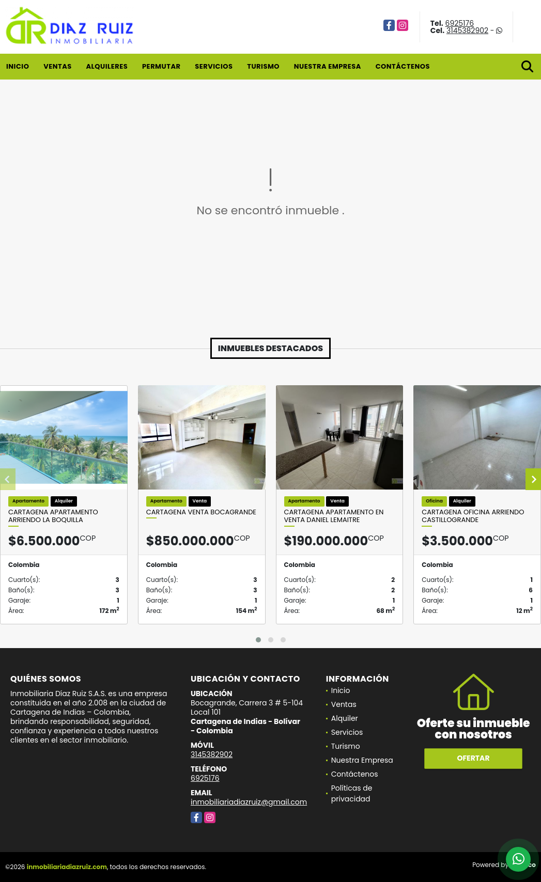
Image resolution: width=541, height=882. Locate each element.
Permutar (161, 66)
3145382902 (467, 30)
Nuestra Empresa (327, 66)
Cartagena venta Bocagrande (201, 512)
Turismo (263, 66)
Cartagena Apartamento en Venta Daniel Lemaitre (334, 516)
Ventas (57, 66)
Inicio (17, 66)
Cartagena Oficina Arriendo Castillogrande (473, 516)
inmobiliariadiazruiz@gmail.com (249, 802)
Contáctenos (403, 66)
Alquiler (344, 718)
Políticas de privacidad (352, 793)
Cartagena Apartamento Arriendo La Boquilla (53, 516)
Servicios (214, 66)
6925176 (459, 23)
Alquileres (107, 66)
